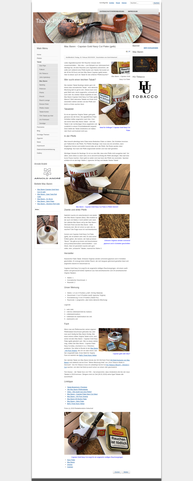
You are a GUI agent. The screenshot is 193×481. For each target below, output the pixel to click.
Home (39, 54)
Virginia (69, 464)
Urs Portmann (44, 119)
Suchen (156, 3)
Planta (41, 92)
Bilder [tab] (37, 209)
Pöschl (41, 96)
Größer (111, 3)
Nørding (42, 85)
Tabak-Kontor (44, 112)
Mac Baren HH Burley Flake (77, 399)
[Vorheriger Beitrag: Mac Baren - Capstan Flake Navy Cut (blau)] (117, 472)
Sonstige (42, 123)
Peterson (42, 89)
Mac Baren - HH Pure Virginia (77, 396)
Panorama (40, 127)
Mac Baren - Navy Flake (75, 401)
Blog (38, 131)
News (39, 142)
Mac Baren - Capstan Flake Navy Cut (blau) (82, 394)
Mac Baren (43, 81)
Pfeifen (39, 58)
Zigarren (40, 138)
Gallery (39, 153)
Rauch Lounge (44, 100)
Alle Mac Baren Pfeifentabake (77, 389)
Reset (118, 3)
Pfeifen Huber (44, 108)
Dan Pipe (42, 66)
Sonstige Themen (43, 135)
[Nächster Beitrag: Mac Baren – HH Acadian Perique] (126, 472)
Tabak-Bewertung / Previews (77, 387)
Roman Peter (44, 104)
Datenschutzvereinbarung (112, 11)
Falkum (42, 69)
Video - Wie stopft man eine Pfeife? (79, 392)
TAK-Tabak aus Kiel (46, 116)
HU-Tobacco (43, 73)
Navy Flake (71, 460)
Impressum (133, 11)
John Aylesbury (44, 77)
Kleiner (124, 3)
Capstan (70, 467)
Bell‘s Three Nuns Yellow (87, 355)
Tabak (39, 62)
